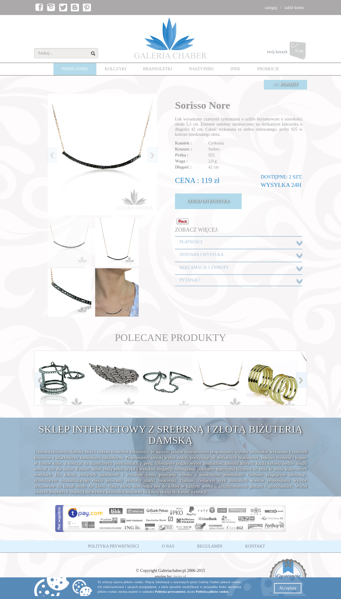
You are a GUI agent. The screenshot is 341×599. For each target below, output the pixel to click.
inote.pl (180, 576)
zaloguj (271, 7)
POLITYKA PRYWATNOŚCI (113, 546)
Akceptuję (288, 588)
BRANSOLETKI (157, 69)
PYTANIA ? (190, 280)
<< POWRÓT (285, 84)
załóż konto (294, 7)
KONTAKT (255, 546)
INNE (235, 69)
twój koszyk (287, 52)
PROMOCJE (268, 69)
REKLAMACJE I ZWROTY (204, 267)
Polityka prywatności (170, 591)
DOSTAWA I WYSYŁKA (202, 254)
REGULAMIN (209, 546)
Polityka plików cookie (212, 591)
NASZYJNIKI (201, 69)
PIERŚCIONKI (75, 69)
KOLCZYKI (115, 69)
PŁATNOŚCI (191, 242)
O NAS (168, 546)
